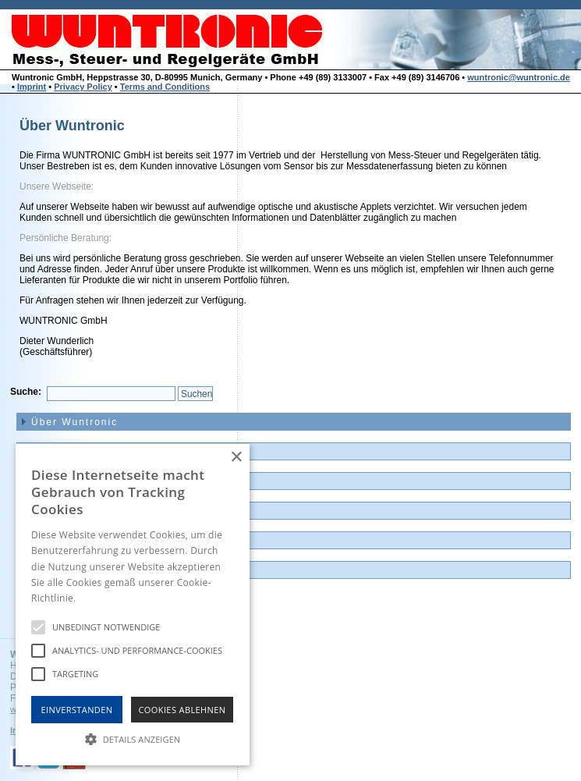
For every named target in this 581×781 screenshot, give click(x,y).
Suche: (25, 391)
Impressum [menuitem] (61, 570)
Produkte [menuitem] (56, 481)
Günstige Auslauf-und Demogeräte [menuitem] (127, 511)
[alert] (133, 604)
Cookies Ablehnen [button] (182, 709)
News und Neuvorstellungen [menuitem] (109, 451)
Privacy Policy (83, 86)
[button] (132, 738)
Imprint (31, 86)
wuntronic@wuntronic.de (518, 77)
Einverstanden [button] (77, 709)
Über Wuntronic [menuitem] (74, 422)
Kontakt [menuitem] (52, 540)
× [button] (236, 457)
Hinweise (98, 598)
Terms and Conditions (165, 86)
